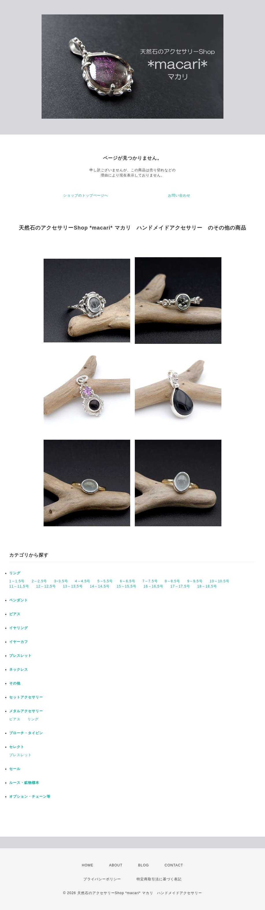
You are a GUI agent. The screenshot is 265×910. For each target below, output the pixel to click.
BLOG (143, 865)
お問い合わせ (179, 195)
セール (14, 769)
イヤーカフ (18, 642)
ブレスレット (20, 656)
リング (14, 573)
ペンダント (18, 600)
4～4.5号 (82, 581)
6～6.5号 (127, 581)
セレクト (16, 747)
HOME (88, 865)
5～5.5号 (105, 581)
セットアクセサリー (26, 697)
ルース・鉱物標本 (24, 783)
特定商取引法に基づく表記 (159, 879)
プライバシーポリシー (102, 879)
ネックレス (18, 669)
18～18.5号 (207, 586)
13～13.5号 (73, 586)
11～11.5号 (19, 586)
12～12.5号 (46, 586)
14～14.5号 (100, 586)
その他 (14, 683)
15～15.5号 (127, 586)
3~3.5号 (61, 581)
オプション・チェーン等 (30, 797)
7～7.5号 (150, 581)
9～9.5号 (195, 581)
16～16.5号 (153, 586)
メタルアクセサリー (26, 711)
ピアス (14, 614)
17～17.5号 (180, 586)
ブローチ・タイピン (26, 733)
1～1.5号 (17, 581)
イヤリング (18, 628)
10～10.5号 (219, 581)
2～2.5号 (39, 581)
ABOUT (115, 865)
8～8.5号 (172, 581)
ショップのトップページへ (85, 195)
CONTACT (174, 865)
